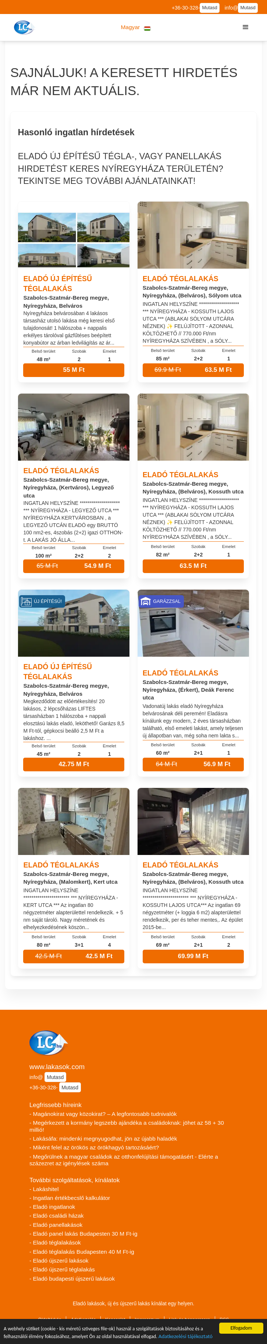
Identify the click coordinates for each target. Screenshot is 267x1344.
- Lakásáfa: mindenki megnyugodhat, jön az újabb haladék (103, 1138)
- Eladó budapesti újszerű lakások (72, 1278)
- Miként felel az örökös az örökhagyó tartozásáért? (94, 1147)
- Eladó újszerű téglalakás (62, 1269)
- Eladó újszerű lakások (59, 1260)
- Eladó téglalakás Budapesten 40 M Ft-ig (81, 1252)
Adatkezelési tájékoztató (186, 1337)
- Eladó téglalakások (55, 1242)
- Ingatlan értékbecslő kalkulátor (69, 1198)
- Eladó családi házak (56, 1215)
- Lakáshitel (43, 1189)
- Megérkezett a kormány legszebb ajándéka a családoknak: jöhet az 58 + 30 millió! (126, 1126)
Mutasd (209, 7)
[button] (136, 27)
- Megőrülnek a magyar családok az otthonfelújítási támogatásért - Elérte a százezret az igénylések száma (123, 1160)
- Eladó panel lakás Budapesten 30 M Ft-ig (83, 1233)
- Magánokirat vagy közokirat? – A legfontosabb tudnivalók (103, 1114)
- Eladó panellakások (55, 1225)
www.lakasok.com (57, 1067)
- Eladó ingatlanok (52, 1207)
